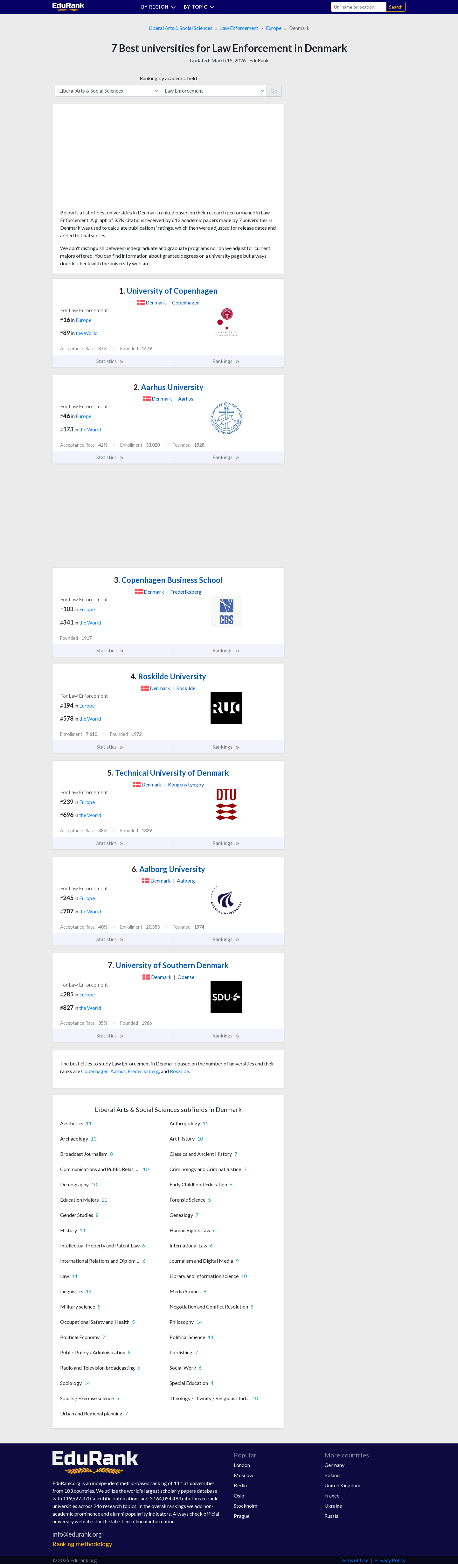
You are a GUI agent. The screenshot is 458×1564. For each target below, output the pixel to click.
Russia (331, 1516)
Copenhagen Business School (168, 579)
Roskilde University (168, 676)
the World (87, 333)
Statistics (110, 361)
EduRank (259, 60)
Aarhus (118, 1071)
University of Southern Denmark (168, 965)
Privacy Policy (390, 1560)
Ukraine (333, 1506)
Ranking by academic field (168, 78)
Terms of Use (353, 1560)
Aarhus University (168, 387)
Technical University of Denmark (168, 772)
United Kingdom (342, 1485)
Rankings (226, 361)
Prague (241, 1516)
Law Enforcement (239, 28)
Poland (332, 1475)
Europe (273, 28)
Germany (334, 1465)
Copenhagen (94, 1071)
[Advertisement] (107, 159)
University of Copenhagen (168, 290)
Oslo (239, 1495)
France (331, 1495)
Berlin (240, 1485)
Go (274, 90)
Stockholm (245, 1506)
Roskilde (179, 1071)
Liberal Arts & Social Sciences (180, 28)
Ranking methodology (82, 1543)
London (242, 1465)
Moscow (243, 1475)
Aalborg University (168, 869)
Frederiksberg (143, 1071)
